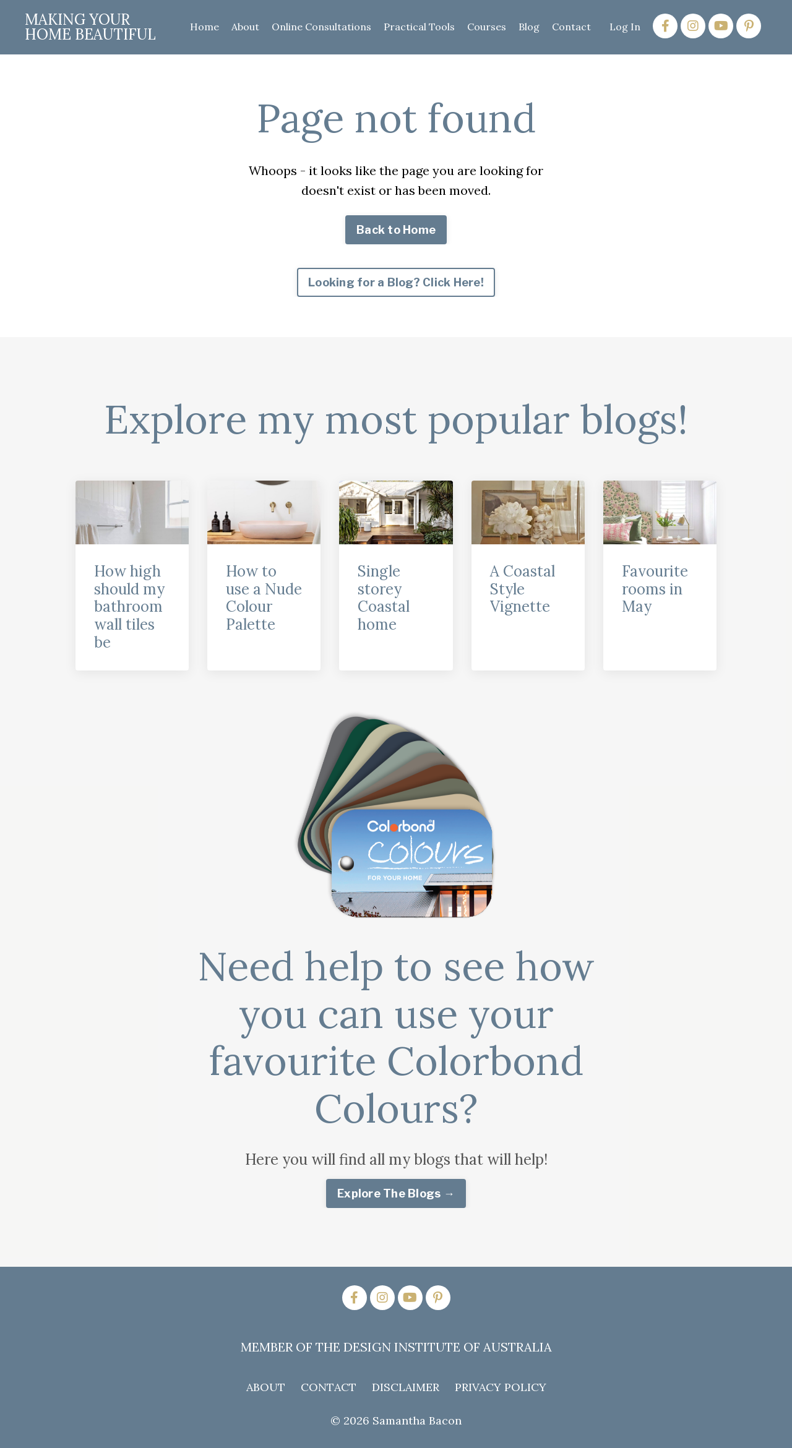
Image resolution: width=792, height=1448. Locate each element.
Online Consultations (321, 26)
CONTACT (328, 1387)
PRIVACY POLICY (500, 1387)
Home (204, 26)
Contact (571, 26)
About (245, 26)
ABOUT (265, 1387)
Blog (529, 26)
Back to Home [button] (396, 229)
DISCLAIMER (405, 1387)
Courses (486, 26)
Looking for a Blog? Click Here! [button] (396, 282)
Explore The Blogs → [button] (396, 1193)
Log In (624, 26)
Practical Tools (419, 26)
